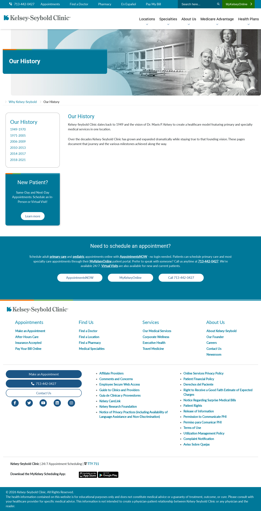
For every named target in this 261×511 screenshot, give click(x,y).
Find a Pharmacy (90, 343)
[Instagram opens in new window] (71, 403)
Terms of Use (192, 428)
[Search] (218, 4)
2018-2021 (18, 160)
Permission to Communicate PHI (205, 417)
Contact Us (213, 349)
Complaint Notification (198, 439)
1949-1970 (18, 129)
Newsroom (213, 354)
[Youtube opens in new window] (43, 403)
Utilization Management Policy (203, 433)
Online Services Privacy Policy (203, 373)
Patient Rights (192, 405)
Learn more (32, 216)
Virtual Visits (109, 266)
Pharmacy (104, 4)
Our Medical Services (157, 331)
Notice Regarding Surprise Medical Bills (209, 400)
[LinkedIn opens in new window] (57, 403)
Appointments (50, 4)
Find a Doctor (79, 4)
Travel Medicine (153, 349)
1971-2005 (18, 135)
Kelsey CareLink (110, 401)
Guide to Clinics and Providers (119, 390)
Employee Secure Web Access (119, 384)
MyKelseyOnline (239, 4)
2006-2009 (18, 141)
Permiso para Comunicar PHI (202, 422)
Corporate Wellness (156, 337)
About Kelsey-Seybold (221, 331)
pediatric (78, 256)
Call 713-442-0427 (183, 278)
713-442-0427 (21, 4)
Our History (51, 102)
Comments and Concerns (116, 379)
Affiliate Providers (111, 373)
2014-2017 (18, 154)
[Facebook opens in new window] (15, 403)
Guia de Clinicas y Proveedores (119, 395)
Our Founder (215, 337)
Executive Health (154, 343)
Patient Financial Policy (198, 379)
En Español (128, 4)
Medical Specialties (91, 349)
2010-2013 (18, 148)
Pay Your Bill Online (28, 349)
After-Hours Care (26, 337)
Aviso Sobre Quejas (196, 444)
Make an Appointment (30, 331)
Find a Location (89, 337)
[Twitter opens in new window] (29, 403)
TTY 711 (91, 464)
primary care (58, 256)
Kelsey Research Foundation (118, 406)
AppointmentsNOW (133, 256)
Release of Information (198, 411)
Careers (211, 343)
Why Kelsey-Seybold (23, 102)
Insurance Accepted (28, 343)
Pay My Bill (153, 4)
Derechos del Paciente (198, 384)
